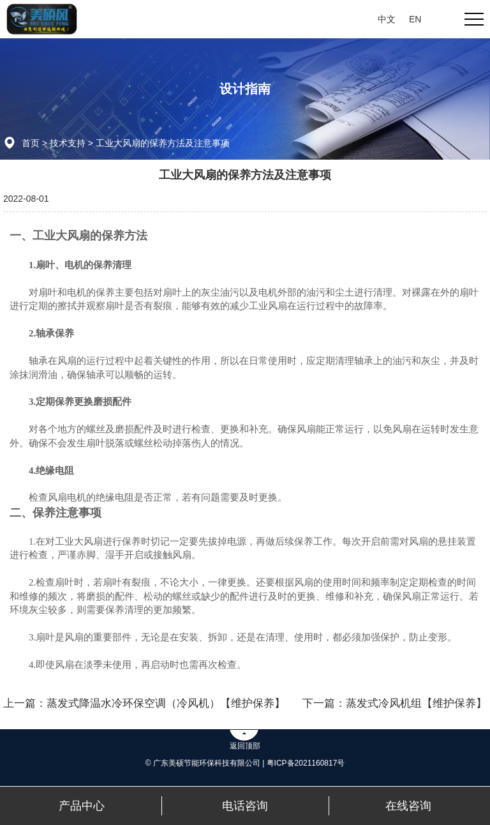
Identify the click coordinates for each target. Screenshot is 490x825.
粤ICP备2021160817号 (306, 763)
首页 (31, 143)
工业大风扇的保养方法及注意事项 (163, 143)
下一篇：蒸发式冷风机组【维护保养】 (394, 703)
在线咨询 (408, 805)
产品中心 (82, 805)
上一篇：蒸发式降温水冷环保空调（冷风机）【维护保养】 (144, 703)
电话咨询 (245, 805)
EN (415, 19)
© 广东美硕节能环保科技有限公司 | (206, 763)
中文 (387, 19)
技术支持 (67, 143)
